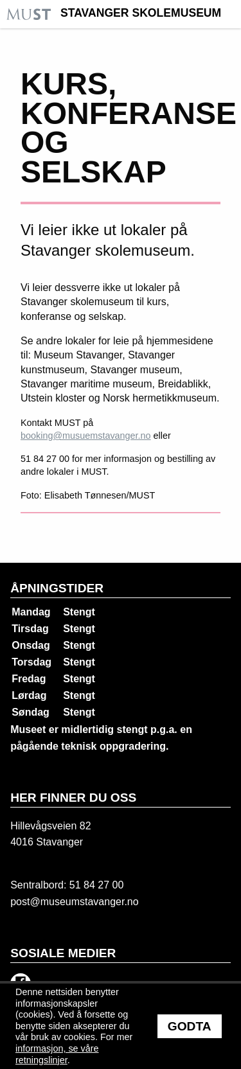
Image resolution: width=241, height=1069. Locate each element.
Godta (189, 1026)
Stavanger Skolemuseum (140, 13)
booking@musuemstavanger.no (86, 435)
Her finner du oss (73, 797)
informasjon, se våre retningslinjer (57, 1054)
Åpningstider (56, 588)
